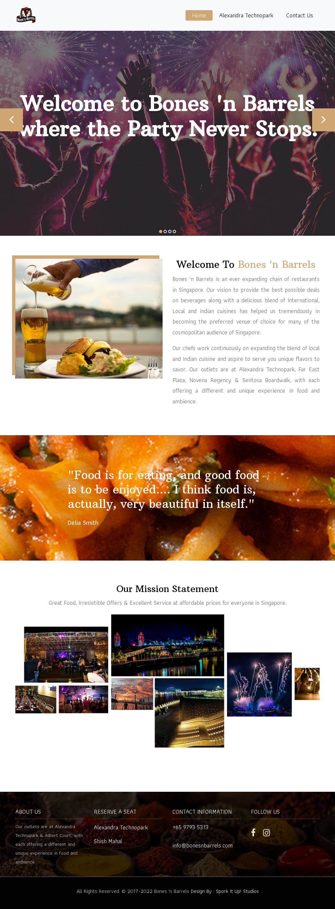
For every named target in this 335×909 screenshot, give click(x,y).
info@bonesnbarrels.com (202, 845)
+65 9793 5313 (190, 827)
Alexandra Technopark (246, 15)
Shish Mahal (108, 841)
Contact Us (299, 15)
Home (199, 15)
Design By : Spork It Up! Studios (225, 891)
